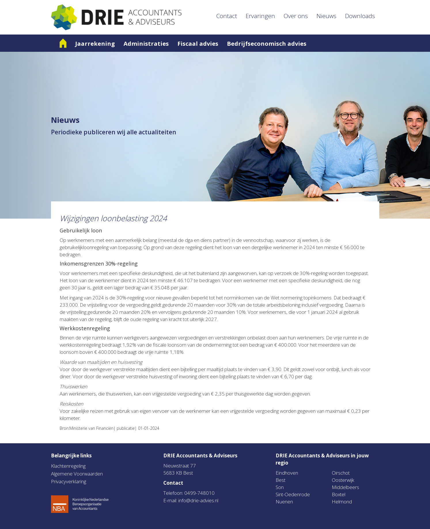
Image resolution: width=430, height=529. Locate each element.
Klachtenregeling (68, 466)
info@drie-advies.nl (198, 500)
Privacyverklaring (68, 481)
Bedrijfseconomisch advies (266, 43)
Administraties (146, 43)
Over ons (296, 16)
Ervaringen (260, 16)
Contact (226, 16)
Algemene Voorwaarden (77, 473)
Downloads (360, 16)
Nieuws (326, 16)
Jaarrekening (95, 43)
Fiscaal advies (197, 43)
